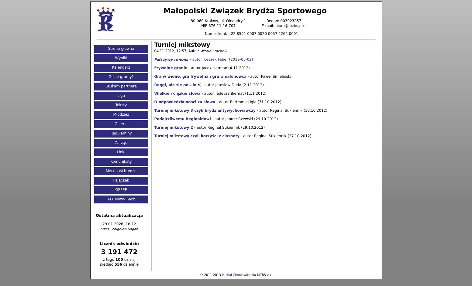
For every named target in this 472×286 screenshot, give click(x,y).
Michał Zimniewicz (236, 275)
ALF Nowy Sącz (121, 199)
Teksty (121, 105)
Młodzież (121, 114)
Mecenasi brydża (121, 171)
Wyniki (121, 58)
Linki (121, 152)
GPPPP (121, 190)
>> (269, 275)
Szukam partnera (121, 86)
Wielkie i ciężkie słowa (177, 93)
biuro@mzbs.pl (288, 26)
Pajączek (121, 180)
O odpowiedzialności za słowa (184, 102)
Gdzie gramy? (121, 77)
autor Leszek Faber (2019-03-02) (203, 59)
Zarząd (121, 143)
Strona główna (121, 48)
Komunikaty (121, 161)
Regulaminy (121, 133)
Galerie (121, 124)
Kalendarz (121, 67)
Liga (121, 96)
